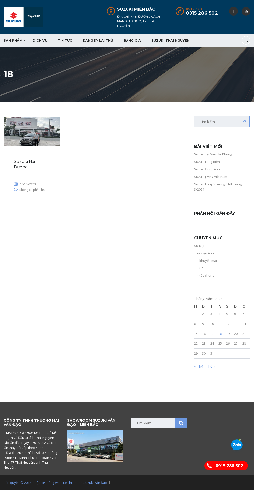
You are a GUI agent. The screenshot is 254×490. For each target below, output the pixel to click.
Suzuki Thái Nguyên (170, 40)
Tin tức (65, 40)
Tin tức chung (204, 275)
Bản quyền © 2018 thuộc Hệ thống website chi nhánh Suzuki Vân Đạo (55, 482)
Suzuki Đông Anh (207, 169)
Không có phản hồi (32, 190)
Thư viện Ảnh (204, 253)
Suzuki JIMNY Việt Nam (210, 176)
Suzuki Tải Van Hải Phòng (213, 154)
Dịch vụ (40, 40)
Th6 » (210, 366)
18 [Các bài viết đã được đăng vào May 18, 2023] (220, 334)
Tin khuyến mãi (205, 260)
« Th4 (198, 366)
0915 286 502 (202, 13)
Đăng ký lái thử (98, 40)
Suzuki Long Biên (207, 161)
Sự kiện (199, 246)
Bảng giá (132, 40)
